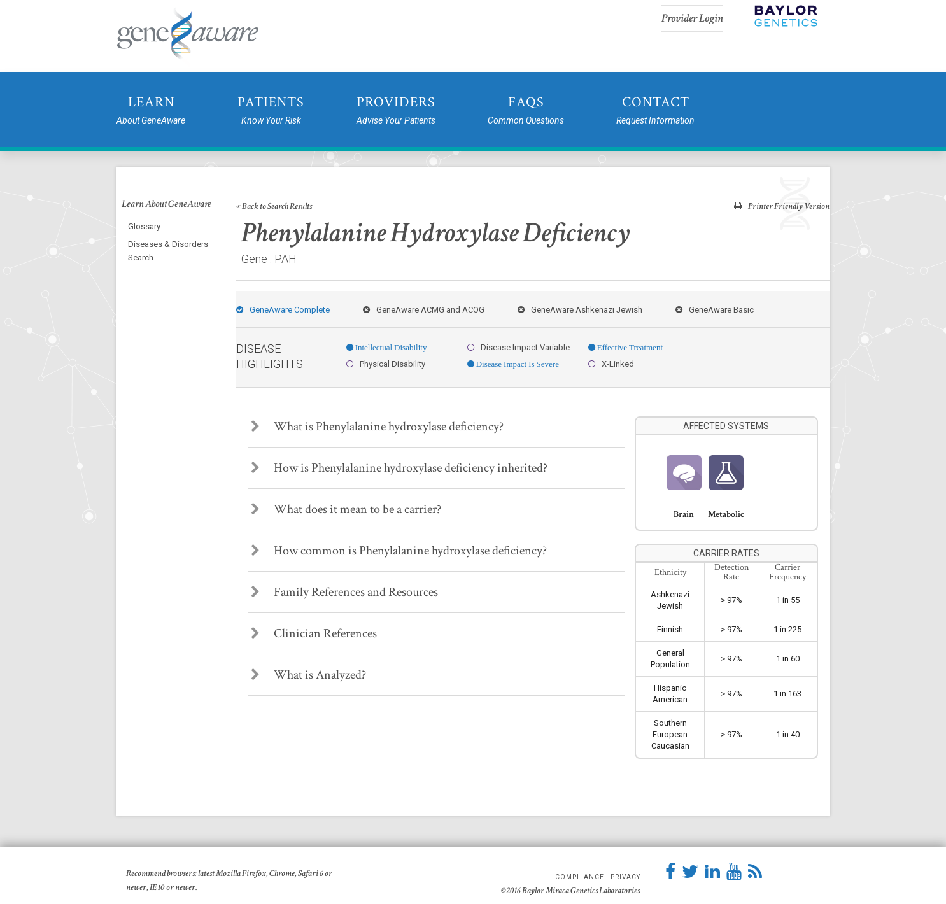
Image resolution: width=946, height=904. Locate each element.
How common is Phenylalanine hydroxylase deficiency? (399, 550)
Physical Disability (385, 364)
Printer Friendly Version (782, 206)
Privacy (625, 877)
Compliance (579, 877)
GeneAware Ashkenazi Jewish (580, 309)
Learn (150, 110)
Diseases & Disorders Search (168, 250)
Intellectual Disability (390, 347)
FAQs (526, 110)
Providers (396, 110)
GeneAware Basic (714, 309)
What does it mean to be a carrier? (346, 509)
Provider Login (692, 18)
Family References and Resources (344, 592)
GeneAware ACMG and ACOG (423, 309)
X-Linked (611, 364)
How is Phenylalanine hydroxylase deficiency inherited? (399, 468)
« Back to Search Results (274, 206)
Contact (655, 110)
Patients (270, 110)
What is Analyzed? (308, 675)
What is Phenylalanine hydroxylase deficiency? (377, 426)
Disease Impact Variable (518, 347)
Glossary (144, 226)
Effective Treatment (629, 347)
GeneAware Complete (283, 309)
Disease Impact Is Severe (516, 364)
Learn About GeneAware (166, 204)
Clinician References (314, 633)
